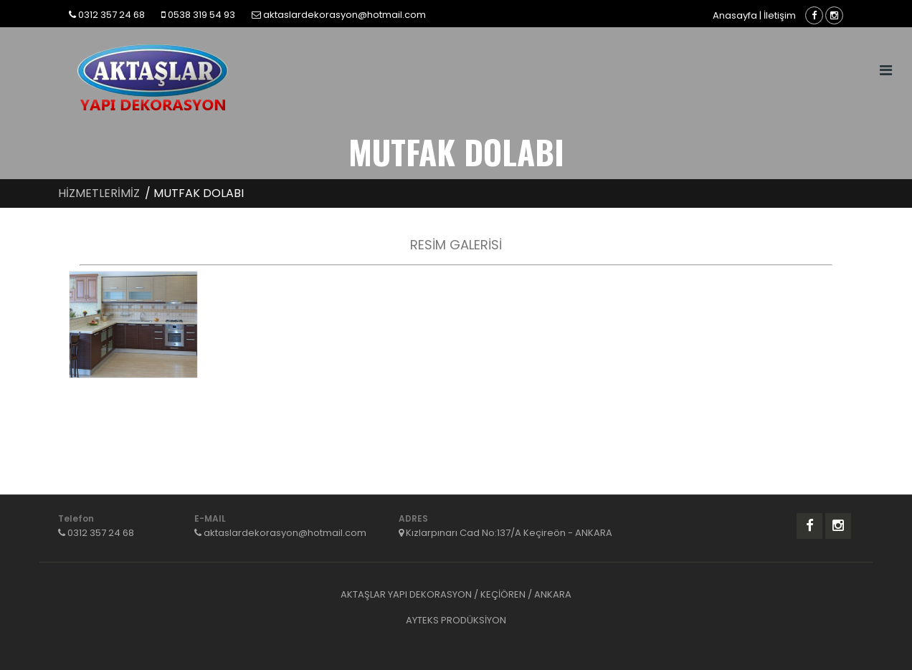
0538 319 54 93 (201, 14)
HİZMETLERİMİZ (99, 193)
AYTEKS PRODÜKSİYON (456, 620)
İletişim (780, 15)
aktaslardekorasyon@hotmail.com (344, 14)
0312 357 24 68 (111, 14)
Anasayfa (735, 15)
